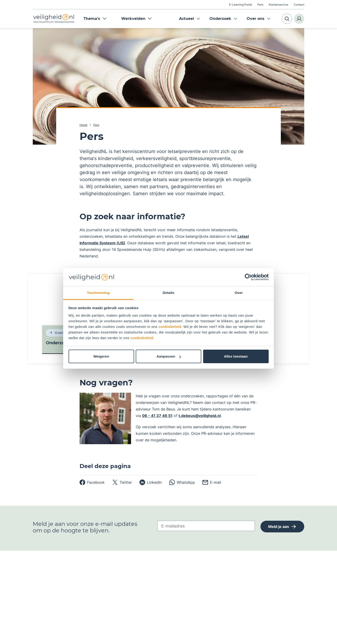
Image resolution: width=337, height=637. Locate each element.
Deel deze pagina (105, 466)
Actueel (186, 18)
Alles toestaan (236, 356)
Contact (299, 4)
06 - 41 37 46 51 (157, 415)
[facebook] (92, 482)
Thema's (95, 18)
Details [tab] (168, 293)
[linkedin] (150, 482)
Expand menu (198, 19)
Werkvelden (136, 18)
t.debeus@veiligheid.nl (200, 415)
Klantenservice (278, 4)
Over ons (255, 18)
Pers (260, 4)
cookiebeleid (170, 327)
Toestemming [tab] (98, 293)
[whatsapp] (182, 482)
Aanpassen (169, 356)
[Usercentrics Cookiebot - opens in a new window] (248, 277)
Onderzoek (220, 18)
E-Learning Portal (240, 4)
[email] (211, 482)
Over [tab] (239, 293)
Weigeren (101, 356)
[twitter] (122, 482)
